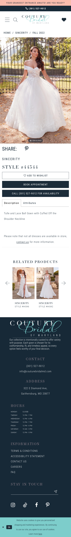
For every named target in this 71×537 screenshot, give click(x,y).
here (40, 533)
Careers (16, 466)
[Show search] (15, 19)
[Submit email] (55, 492)
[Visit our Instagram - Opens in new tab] (13, 505)
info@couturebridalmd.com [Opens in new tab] (35, 371)
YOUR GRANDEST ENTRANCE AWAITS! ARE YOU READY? (35, 2)
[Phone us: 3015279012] (35, 8)
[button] (7, 19)
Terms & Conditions (24, 451)
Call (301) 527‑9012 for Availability (35, 193)
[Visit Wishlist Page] (64, 19)
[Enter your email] (34, 492)
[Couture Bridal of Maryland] (35, 19)
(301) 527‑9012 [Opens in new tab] (35, 366)
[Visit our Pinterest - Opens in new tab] (47, 505)
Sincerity (21, 32)
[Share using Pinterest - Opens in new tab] (26, 149)
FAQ (13, 472)
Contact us (19, 461)
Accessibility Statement (28, 456)
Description (11, 203)
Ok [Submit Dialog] (9, 527)
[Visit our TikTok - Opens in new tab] (25, 505)
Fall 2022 (39, 32)
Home (7, 32)
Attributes (29, 203)
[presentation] (23, 283)
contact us (22, 242)
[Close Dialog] (3, 527)
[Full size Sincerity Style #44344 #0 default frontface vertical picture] (35, 90)
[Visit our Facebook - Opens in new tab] (36, 505)
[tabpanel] (35, 90)
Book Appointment (36, 184)
